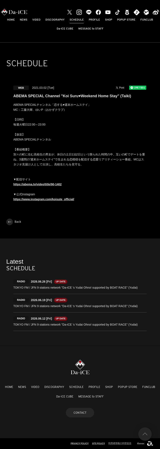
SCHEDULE (77, 19)
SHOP (108, 19)
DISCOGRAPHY (55, 19)
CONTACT (80, 412)
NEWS (23, 19)
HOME (11, 19)
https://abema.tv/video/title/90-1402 (37, 184)
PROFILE (94, 19)
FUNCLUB (146, 19)
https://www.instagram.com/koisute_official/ (43, 199)
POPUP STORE (126, 19)
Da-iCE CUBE (65, 28)
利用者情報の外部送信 (119, 443)
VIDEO (36, 19)
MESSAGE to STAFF (91, 28)
